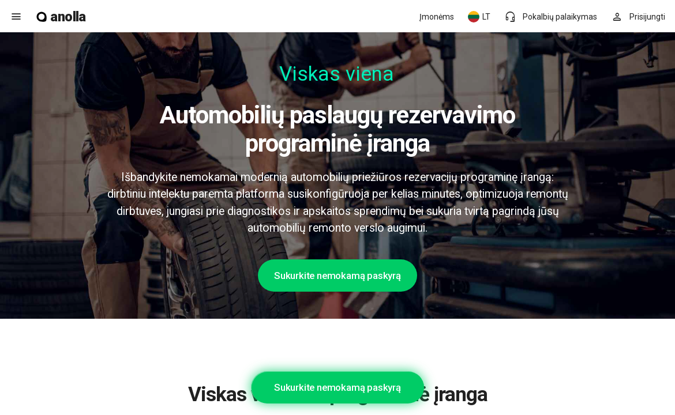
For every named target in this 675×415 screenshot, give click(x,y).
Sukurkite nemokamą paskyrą (337, 275)
